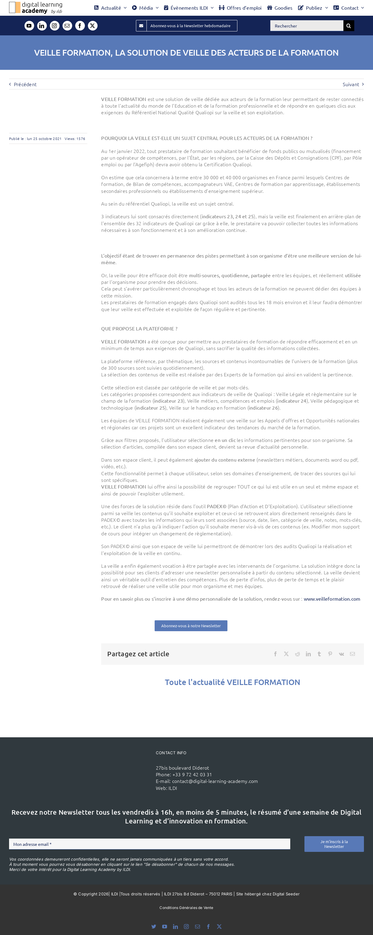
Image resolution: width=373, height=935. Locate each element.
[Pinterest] (330, 654)
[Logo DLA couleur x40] (35, 4)
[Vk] (341, 654)
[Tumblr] (319, 654)
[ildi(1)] (125, 762)
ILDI (173, 787)
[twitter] (93, 26)
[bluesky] (153, 926)
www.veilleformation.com (332, 599)
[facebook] (80, 26)
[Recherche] (348, 25)
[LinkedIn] (308, 654)
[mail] (67, 26)
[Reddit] (297, 654)
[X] (286, 654)
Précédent (25, 84)
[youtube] (29, 26)
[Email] (352, 654)
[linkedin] (42, 26)
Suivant (351, 84)
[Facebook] (275, 654)
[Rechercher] (306, 25)
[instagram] (54, 26)
